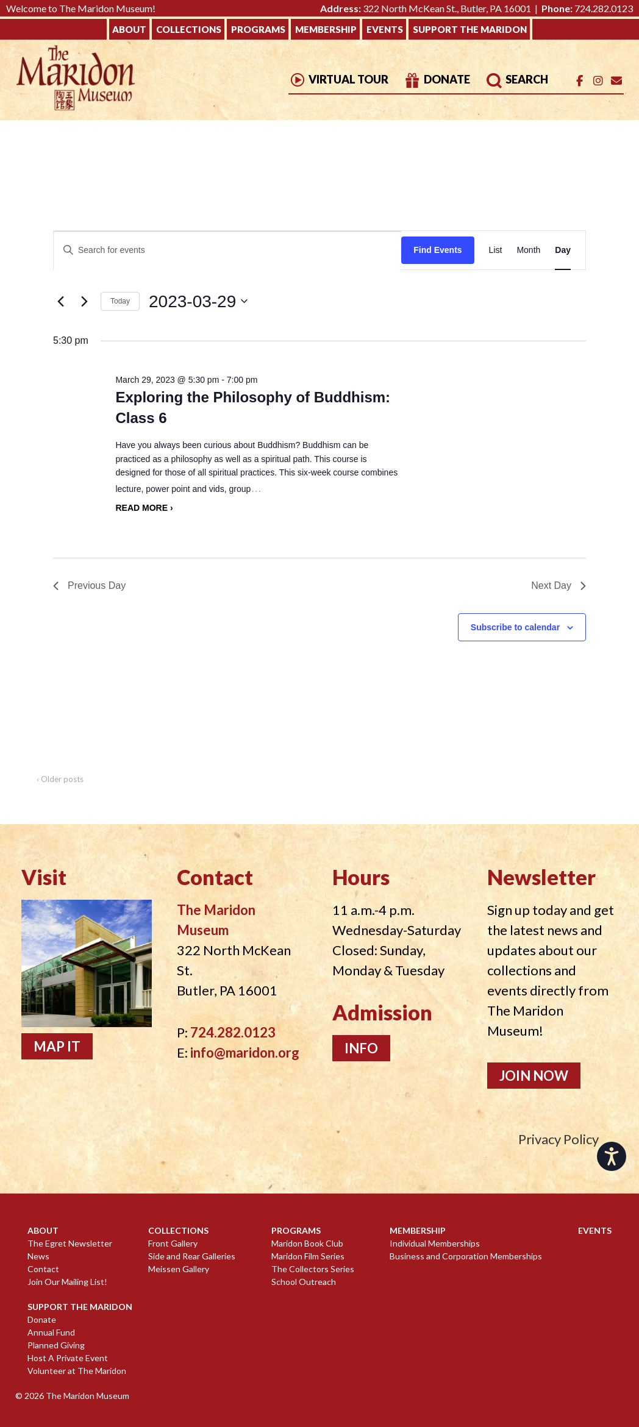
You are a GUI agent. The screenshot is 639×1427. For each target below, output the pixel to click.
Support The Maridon (470, 29)
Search (516, 79)
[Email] (616, 80)
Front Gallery (173, 1243)
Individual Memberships (435, 1243)
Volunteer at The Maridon (76, 1370)
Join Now (533, 1075)
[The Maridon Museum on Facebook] (579, 80)
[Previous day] (60, 301)
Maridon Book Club (307, 1243)
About (129, 29)
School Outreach (303, 1281)
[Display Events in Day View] (563, 250)
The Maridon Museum (86, 1395)
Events (384, 29)
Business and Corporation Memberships (466, 1256)
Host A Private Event (67, 1358)
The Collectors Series (312, 1269)
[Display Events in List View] (495, 250)
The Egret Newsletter (69, 1243)
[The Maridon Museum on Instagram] (597, 80)
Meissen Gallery (178, 1269)
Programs (258, 29)
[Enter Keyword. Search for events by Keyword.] (227, 250)
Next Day (558, 585)
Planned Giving (56, 1345)
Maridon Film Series (307, 1256)
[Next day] (84, 301)
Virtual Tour (338, 79)
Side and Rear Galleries (191, 1256)
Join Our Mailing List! (67, 1281)
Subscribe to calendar (515, 627)
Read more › (144, 508)
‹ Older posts (60, 779)
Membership (326, 29)
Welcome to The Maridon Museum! (80, 8)
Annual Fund (51, 1332)
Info (361, 1048)
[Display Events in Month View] (528, 250)
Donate (437, 79)
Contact (43, 1269)
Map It (57, 1046)
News (38, 1256)
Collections (188, 29)
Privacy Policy (558, 1139)
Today (120, 301)
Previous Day (89, 585)
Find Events (437, 250)
